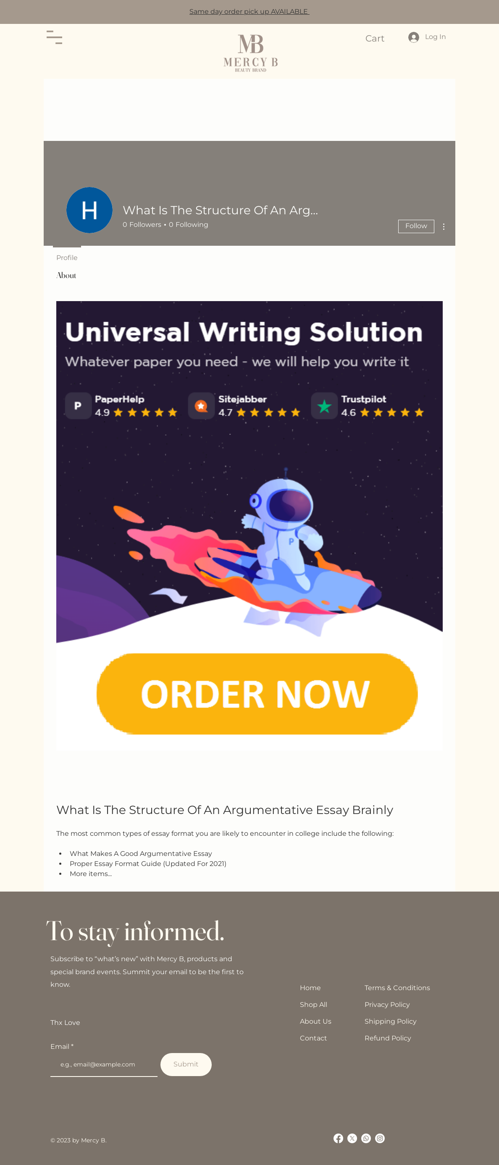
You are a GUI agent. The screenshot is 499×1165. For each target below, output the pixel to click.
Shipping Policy (391, 1021)
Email (60, 1046)
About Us (315, 1021)
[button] (54, 37)
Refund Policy (388, 1038)
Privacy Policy (387, 1005)
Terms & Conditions (397, 988)
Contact (313, 1038)
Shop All (313, 1005)
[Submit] (186, 1064)
